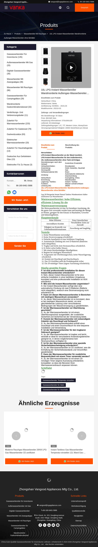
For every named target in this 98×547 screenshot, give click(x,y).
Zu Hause (7, 34)
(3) (19, 165)
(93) (16, 134)
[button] (45, 84)
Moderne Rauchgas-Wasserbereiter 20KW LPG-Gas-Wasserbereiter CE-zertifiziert (26, 451)
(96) (20, 88)
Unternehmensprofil (78, 501)
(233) (18, 122)
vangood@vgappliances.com (60, 2)
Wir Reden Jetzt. (20, 200)
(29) (17, 97)
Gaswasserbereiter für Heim (53, 385)
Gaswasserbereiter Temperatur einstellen (58, 380)
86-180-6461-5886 (86, 2)
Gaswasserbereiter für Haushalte (55, 390)
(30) (18, 72)
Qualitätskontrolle (78, 511)
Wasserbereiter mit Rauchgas (35, 34)
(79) (19, 129)
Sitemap (78, 521)
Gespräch (84, 8)
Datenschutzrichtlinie (78, 526)
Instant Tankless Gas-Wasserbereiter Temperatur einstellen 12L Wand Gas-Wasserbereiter (67, 451)
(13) (19, 149)
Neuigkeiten (78, 516)
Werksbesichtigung (78, 506)
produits (17, 34)
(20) (20, 63)
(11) (17, 113)
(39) (15, 80)
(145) (17, 55)
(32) (19, 105)
